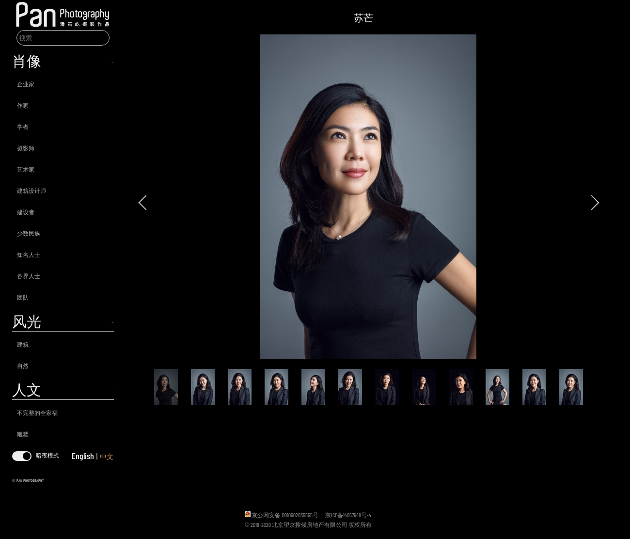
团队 (23, 297)
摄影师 (25, 147)
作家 (23, 105)
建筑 (23, 344)
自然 (23, 365)
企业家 (25, 83)
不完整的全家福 (37, 412)
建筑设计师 (31, 190)
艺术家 (25, 169)
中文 (106, 456)
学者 (23, 126)
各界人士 (28, 275)
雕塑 (23, 433)
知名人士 (28, 254)
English (83, 455)
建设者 (25, 211)
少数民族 (28, 233)
